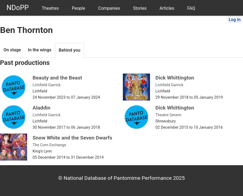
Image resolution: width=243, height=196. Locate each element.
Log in (235, 19)
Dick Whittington (174, 78)
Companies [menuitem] (109, 8)
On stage (12, 49)
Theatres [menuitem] (50, 8)
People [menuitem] (78, 8)
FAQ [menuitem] (191, 8)
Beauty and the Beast (57, 78)
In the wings (40, 49)
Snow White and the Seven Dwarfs (72, 138)
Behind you (70, 50)
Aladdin (41, 108)
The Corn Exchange (49, 145)
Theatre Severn (168, 115)
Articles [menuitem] (166, 8)
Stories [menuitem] (139, 8)
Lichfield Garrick (46, 85)
